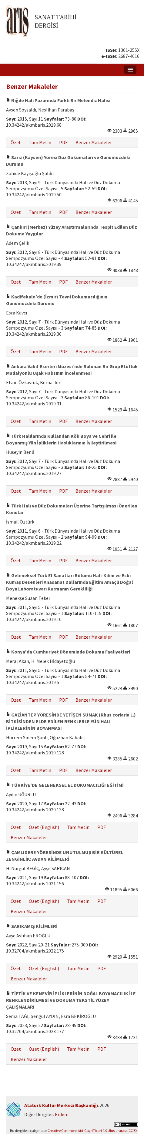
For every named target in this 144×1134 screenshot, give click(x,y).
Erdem (62, 1114)
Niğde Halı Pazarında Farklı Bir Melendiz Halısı (58, 100)
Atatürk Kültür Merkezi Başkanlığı (61, 1105)
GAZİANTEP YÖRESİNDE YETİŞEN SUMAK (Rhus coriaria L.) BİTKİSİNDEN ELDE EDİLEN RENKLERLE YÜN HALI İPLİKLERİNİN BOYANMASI (71, 721)
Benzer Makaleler (93, 142)
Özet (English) (44, 827)
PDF (63, 142)
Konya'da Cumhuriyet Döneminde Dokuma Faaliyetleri (68, 652)
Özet (16, 142)
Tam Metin (40, 142)
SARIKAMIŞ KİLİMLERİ (32, 926)
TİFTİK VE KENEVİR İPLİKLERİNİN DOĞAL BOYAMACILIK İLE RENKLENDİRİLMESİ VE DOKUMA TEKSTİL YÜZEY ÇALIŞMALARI (71, 1000)
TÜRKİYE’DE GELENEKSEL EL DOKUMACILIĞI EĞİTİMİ (65, 785)
